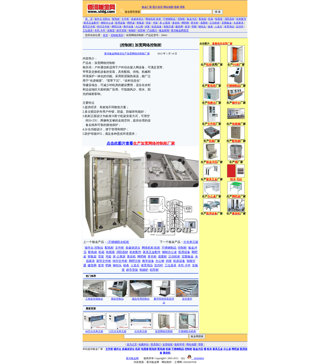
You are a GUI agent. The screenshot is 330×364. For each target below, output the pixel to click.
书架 (155, 22)
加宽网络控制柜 (164, 330)
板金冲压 (192, 19)
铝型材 (141, 30)
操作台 (117, 349)
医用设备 (120, 22)
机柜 (137, 349)
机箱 (210, 19)
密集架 (140, 22)
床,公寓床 (165, 22)
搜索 (176, 6)
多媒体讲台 (137, 19)
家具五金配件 (91, 22)
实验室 (111, 30)
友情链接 (167, 344)
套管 (187, 26)
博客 (182, 6)
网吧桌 (131, 22)
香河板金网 (132, 358)
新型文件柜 (89, 26)
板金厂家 (147, 6)
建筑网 (179, 26)
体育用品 (229, 26)
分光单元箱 (190, 242)
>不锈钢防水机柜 (118, 242)
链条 (210, 26)
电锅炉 (132, 30)
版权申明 (179, 344)
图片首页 (158, 6)
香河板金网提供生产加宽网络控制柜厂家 (127, 53)
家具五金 (218, 349)
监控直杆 (187, 297)
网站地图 (168, 6)
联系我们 (156, 344)
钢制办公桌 (107, 22)
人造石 (218, 26)
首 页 (89, 19)
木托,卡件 (99, 30)
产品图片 (152, 30)
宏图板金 (227, 22)
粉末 (209, 349)
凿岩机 (176, 22)
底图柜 (204, 22)
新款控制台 (117, 297)
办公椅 (139, 26)
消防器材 (229, 19)
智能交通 (169, 26)
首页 (105, 35)
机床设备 (156, 26)
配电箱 (202, 19)
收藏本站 (144, 344)
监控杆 (240, 26)
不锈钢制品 (169, 19)
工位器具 (88, 30)
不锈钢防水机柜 (187, 330)
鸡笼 (147, 26)
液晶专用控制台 (141, 297)
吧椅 (194, 26)
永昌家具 (238, 22)
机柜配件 (241, 19)
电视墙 (218, 19)
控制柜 (181, 19)
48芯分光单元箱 (94, 330)
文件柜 (125, 19)
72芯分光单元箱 (117, 330)
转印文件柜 (103, 26)
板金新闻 (164, 30)
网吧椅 (185, 22)
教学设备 (128, 26)
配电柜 (116, 19)
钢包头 (202, 26)
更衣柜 (194, 22)
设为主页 (132, 344)
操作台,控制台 (102, 19)
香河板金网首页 (180, 30)
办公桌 (227, 349)
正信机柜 (215, 22)
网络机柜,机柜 (153, 19)
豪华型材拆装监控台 (164, 299)
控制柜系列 (117, 35)
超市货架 (121, 30)
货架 (148, 22)
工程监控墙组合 (94, 297)
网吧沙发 (117, 26)
